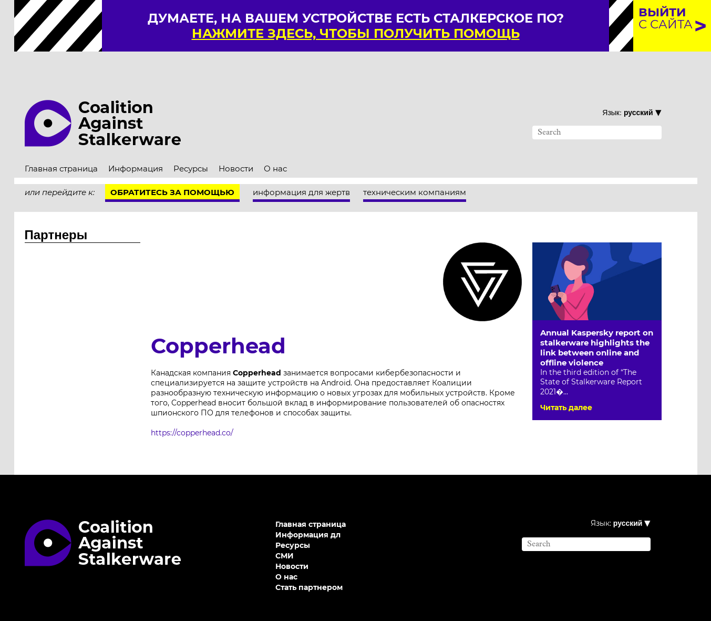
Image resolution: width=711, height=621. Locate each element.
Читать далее (566, 383)
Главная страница (61, 144)
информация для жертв (301, 167)
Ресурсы (190, 144)
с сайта (665, 18)
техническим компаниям (414, 167)
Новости (236, 144)
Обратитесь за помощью (172, 167)
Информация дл (308, 510)
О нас (275, 144)
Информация (135, 144)
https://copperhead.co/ (192, 408)
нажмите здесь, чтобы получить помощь (356, 33)
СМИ (284, 531)
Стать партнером (309, 562)
